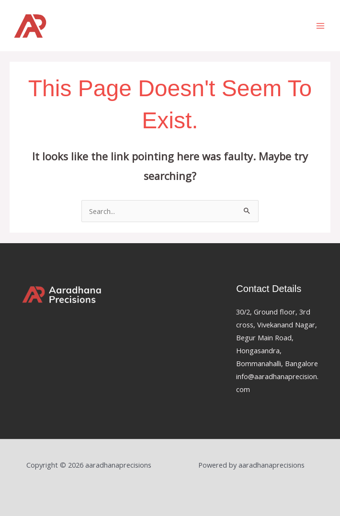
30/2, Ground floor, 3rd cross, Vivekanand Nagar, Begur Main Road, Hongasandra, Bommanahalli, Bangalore (277, 337)
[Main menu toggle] (320, 26)
